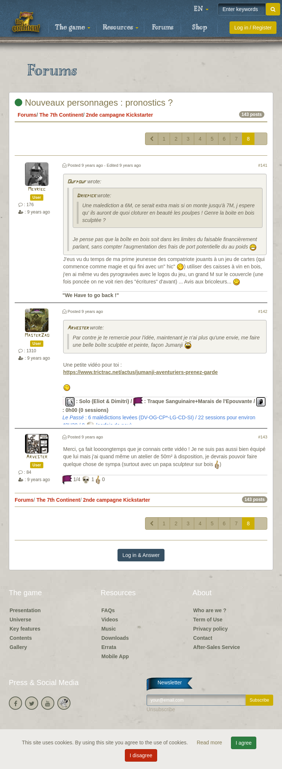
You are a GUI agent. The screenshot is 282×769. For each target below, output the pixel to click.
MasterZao (37, 335)
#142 (262, 311)
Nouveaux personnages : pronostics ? (94, 102)
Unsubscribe (161, 709)
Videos (109, 619)
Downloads (115, 638)
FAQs (108, 610)
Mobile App (115, 656)
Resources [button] (120, 28)
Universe (20, 619)
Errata (108, 647)
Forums (162, 28)
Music (108, 629)
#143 (262, 437)
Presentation (25, 610)
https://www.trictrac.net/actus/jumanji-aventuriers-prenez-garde (140, 372)
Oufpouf (76, 182)
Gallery (18, 647)
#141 (262, 165)
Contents (21, 638)
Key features (25, 629)
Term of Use (208, 619)
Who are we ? (209, 610)
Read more (210, 742)
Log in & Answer (140, 555)
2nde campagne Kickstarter (119, 115)
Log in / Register (253, 28)
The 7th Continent (61, 115)
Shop (199, 28)
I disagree (141, 755)
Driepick (86, 196)
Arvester (77, 328)
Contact (202, 638)
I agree (244, 743)
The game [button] (72, 28)
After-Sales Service (216, 647)
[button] (201, 9)
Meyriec (37, 189)
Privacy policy (210, 629)
